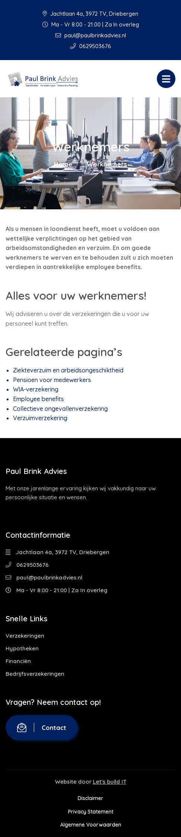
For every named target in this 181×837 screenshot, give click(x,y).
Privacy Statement (90, 811)
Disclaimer (90, 798)
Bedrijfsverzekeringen (35, 673)
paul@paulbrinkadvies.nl (90, 35)
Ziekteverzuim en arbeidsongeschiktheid (68, 370)
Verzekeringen (25, 635)
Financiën (18, 661)
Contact (41, 727)
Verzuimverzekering (40, 418)
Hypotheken (22, 648)
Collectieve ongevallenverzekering (60, 408)
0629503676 (90, 46)
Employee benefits (38, 399)
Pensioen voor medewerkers (52, 380)
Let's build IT (109, 781)
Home (63, 164)
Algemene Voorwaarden (90, 824)
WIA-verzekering (35, 389)
